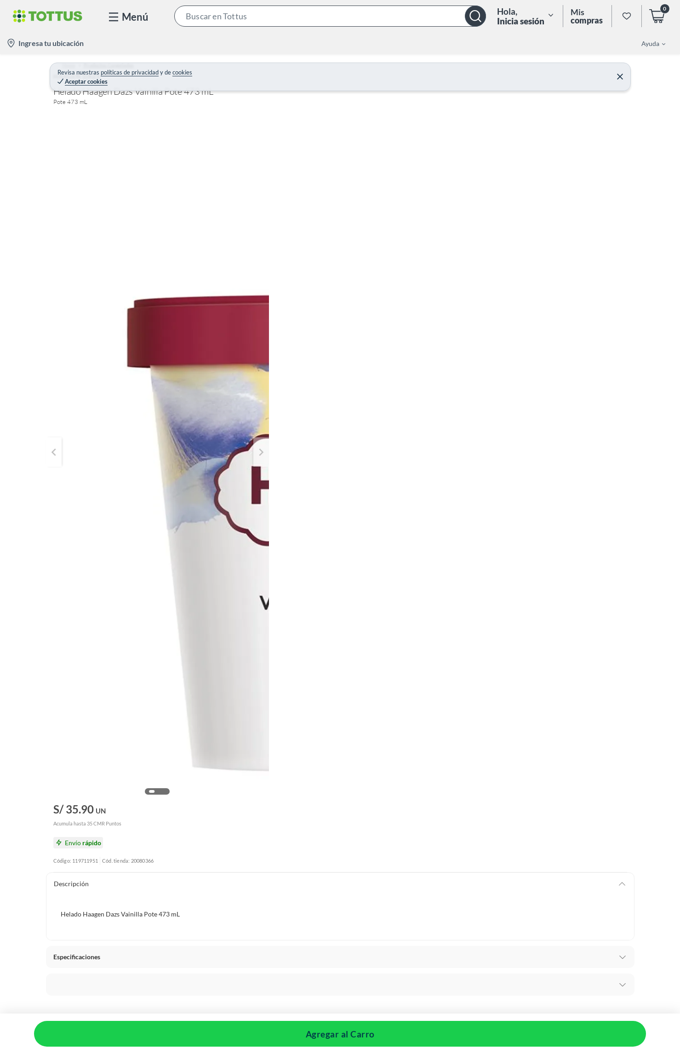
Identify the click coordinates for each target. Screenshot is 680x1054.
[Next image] (389, 236)
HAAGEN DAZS (444, 89)
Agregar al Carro (514, 190)
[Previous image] (112, 236)
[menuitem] (647, 43)
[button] (330, 16)
